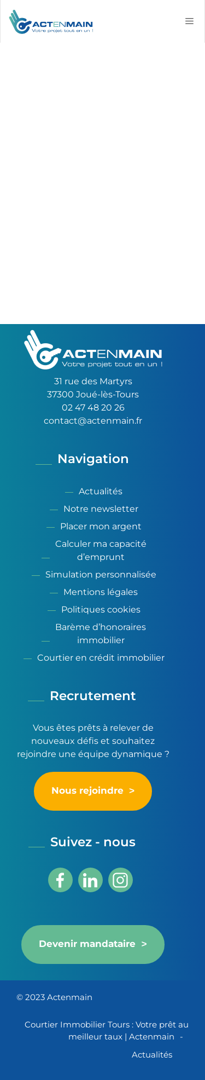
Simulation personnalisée (100, 574)
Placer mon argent (101, 526)
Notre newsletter (100, 509)
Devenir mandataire (87, 944)
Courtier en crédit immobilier (101, 657)
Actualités (100, 491)
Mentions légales (100, 592)
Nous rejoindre (87, 791)
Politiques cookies (100, 609)
